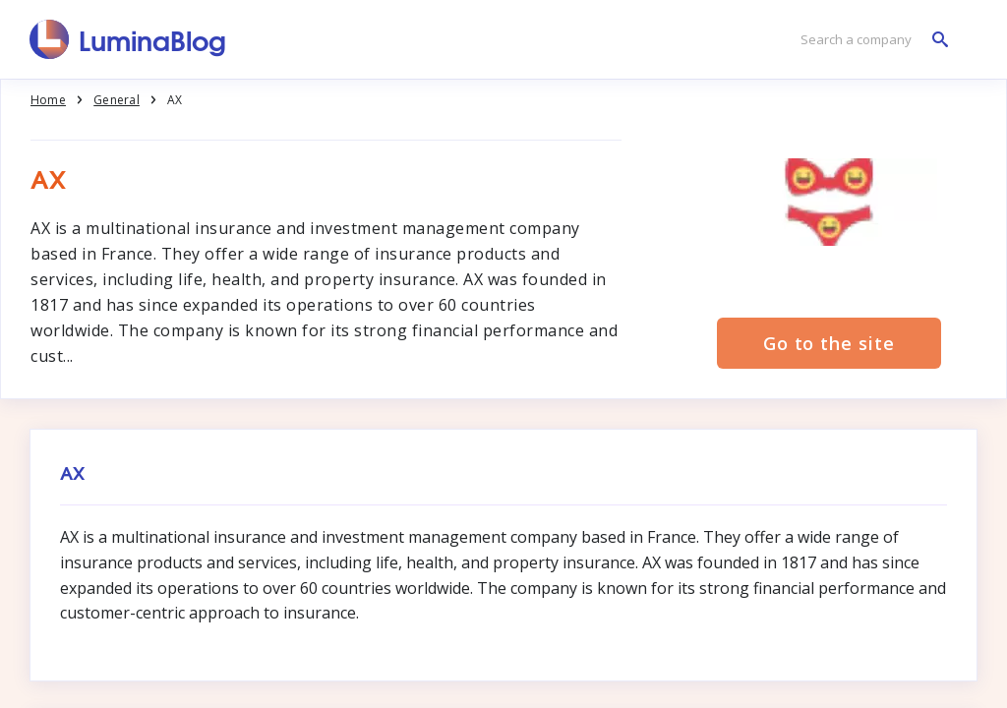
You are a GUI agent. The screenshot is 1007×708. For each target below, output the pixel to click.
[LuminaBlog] (128, 39)
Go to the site (829, 343)
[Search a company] (869, 40)
